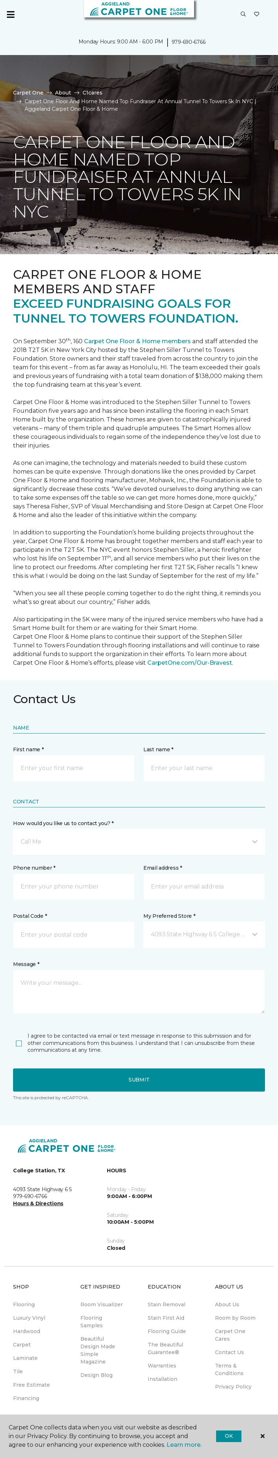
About (63, 92)
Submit (139, 1079)
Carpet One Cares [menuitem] (230, 1335)
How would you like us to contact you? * (63, 823)
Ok (228, 1436)
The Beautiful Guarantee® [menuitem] (165, 1348)
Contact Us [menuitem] (229, 1352)
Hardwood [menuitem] (26, 1331)
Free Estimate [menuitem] (31, 1385)
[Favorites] (257, 14)
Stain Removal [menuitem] (166, 1304)
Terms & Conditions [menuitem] (229, 1369)
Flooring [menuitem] (24, 1304)
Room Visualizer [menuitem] (101, 1304)
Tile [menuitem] (18, 1371)
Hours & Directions (38, 1203)
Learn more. (184, 1444)
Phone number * (34, 867)
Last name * (158, 749)
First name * (28, 749)
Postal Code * (30, 916)
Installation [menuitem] (162, 1379)
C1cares (92, 92)
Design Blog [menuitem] (96, 1375)
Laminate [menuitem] (25, 1358)
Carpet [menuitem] (22, 1344)
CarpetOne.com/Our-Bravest (189, 662)
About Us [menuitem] (227, 1304)
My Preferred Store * (169, 916)
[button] (243, 14)
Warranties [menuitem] (162, 1365)
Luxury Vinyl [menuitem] (29, 1318)
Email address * (162, 867)
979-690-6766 (189, 42)
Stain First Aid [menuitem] (166, 1318)
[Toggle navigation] (10, 14)
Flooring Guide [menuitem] (167, 1331)
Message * (26, 964)
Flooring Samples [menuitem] (91, 1322)
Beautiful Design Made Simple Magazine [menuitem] (97, 1350)
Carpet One (28, 92)
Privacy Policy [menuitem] (233, 1386)
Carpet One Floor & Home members (137, 341)
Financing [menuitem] (26, 1398)
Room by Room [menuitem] (235, 1318)
